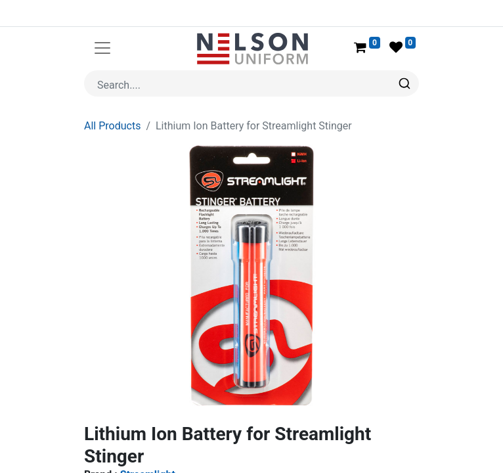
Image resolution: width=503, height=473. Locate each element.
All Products (112, 126)
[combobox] (251, 83)
